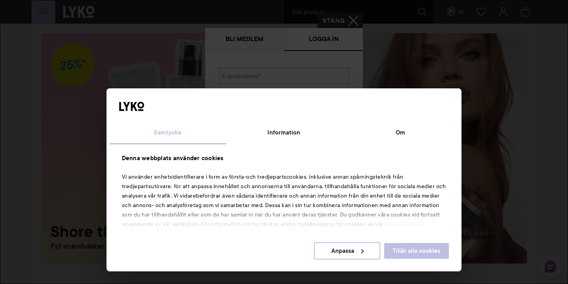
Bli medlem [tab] (244, 39)
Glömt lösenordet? (245, 131)
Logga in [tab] (323, 39)
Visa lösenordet (328, 116)
